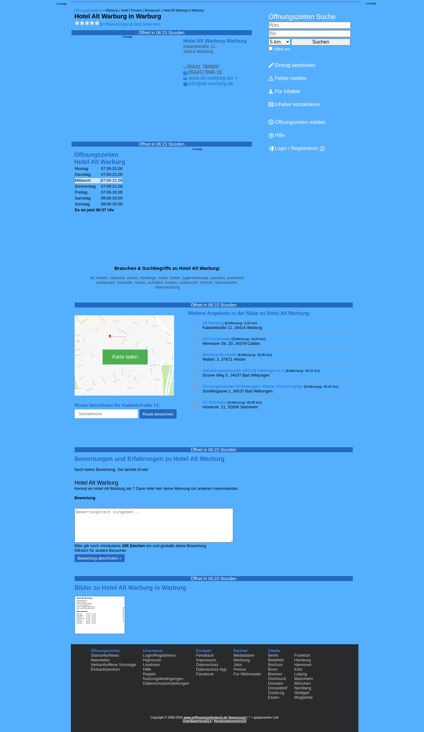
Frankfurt (302, 655)
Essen (273, 697)
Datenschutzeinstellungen (166, 683)
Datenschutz (207, 664)
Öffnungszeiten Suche (302, 17)
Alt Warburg (213, 323)
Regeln (149, 674)
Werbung (241, 660)
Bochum (275, 664)
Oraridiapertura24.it (197, 721)
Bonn (272, 669)
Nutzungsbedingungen (163, 678)
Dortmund (277, 678)
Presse (239, 669)
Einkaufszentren (105, 669)
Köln (298, 669)
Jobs (237, 664)
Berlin (273, 655)
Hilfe (277, 135)
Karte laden (125, 356)
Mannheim (303, 678)
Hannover (302, 664)
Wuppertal (303, 697)
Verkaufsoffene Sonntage (113, 664)
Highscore (152, 660)
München (302, 683)
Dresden (275, 683)
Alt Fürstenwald (217, 338)
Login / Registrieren (293, 148)
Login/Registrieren (159, 655)
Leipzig (300, 674)
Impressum (206, 660)
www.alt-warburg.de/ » (212, 78)
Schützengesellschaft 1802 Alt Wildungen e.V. (244, 370)
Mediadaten (244, 655)
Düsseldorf (277, 688)
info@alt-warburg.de (210, 83)
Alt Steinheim (215, 402)
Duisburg (276, 692)
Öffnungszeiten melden (297, 122)
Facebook (205, 674)
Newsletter (100, 660)
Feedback (205, 655)
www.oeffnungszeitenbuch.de (205, 717)
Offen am (282, 49)
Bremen (275, 674)
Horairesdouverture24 (230, 721)
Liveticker (151, 664)
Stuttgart (301, 692)
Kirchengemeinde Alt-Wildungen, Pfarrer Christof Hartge (253, 386)
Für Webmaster (247, 674)
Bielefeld (275, 660)
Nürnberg (302, 688)
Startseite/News (105, 655)
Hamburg (302, 660)
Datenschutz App (211, 669)
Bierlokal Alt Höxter (220, 354)
